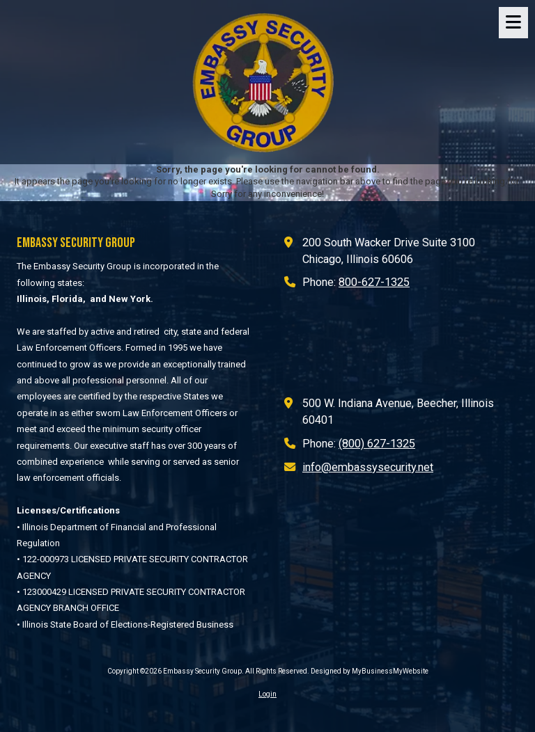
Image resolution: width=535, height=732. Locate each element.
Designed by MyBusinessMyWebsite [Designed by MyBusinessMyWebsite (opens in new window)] (369, 671)
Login (267, 694)
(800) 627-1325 (377, 443)
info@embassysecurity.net (367, 467)
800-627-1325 (374, 282)
